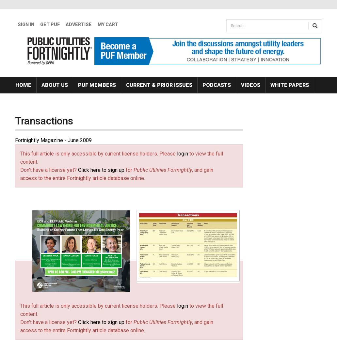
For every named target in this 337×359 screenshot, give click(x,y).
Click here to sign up (101, 170)
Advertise (79, 24)
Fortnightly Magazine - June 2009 (53, 140)
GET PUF (50, 24)
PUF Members (97, 85)
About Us (54, 85)
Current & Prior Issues (159, 85)
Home (23, 85)
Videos (250, 85)
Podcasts (216, 85)
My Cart (108, 24)
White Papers (289, 85)
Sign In (26, 24)
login (182, 154)
